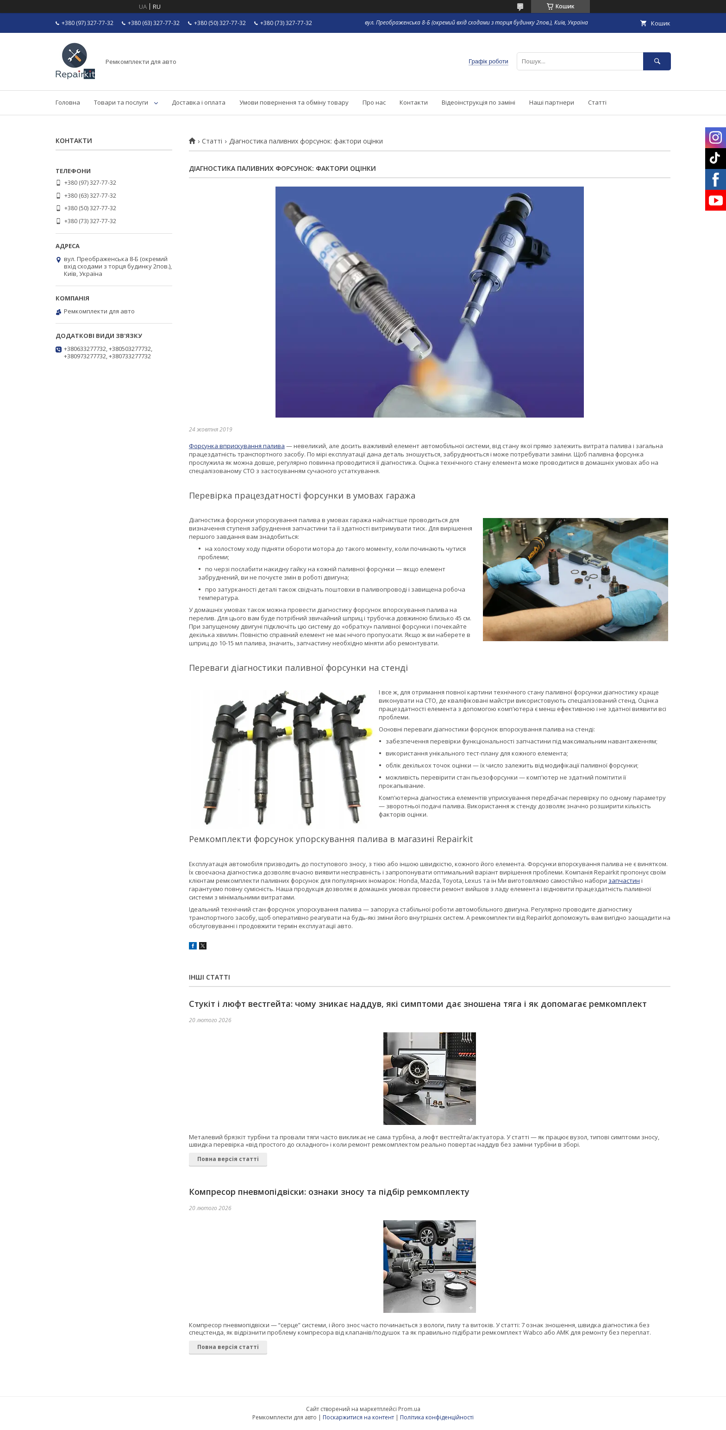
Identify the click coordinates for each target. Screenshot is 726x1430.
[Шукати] (657, 61)
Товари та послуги (121, 102)
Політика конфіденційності (437, 1417)
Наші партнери (551, 102)
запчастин (624, 880)
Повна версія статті (228, 1159)
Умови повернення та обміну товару (294, 102)
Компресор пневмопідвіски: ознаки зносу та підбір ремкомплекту (329, 1191)
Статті (597, 102)
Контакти (414, 102)
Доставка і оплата (198, 102)
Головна (68, 102)
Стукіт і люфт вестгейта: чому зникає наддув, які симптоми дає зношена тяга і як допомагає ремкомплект (418, 1003)
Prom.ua (409, 1409)
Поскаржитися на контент (358, 1417)
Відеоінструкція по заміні (478, 102)
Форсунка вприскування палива (237, 446)
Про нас (374, 102)
